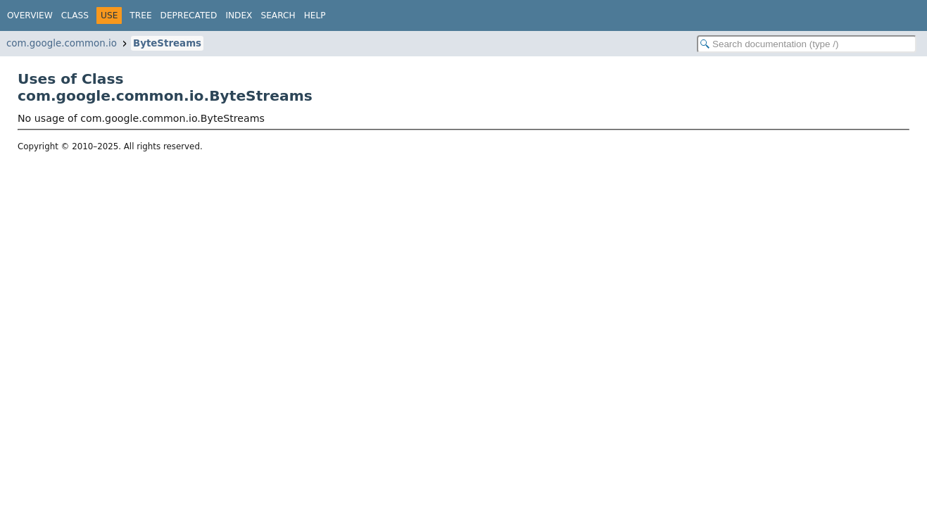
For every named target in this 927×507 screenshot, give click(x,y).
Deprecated (188, 15)
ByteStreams (167, 43)
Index (238, 15)
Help (315, 15)
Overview (30, 15)
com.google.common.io (61, 43)
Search (277, 15)
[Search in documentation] (806, 44)
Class (75, 15)
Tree (140, 15)
